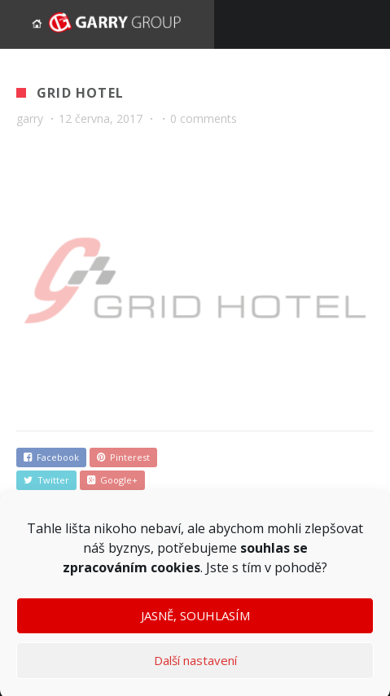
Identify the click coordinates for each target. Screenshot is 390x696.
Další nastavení (195, 666)
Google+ (112, 480)
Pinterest (123, 457)
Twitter (46, 480)
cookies (175, 572)
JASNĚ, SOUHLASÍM (195, 621)
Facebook (51, 457)
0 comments (203, 118)
